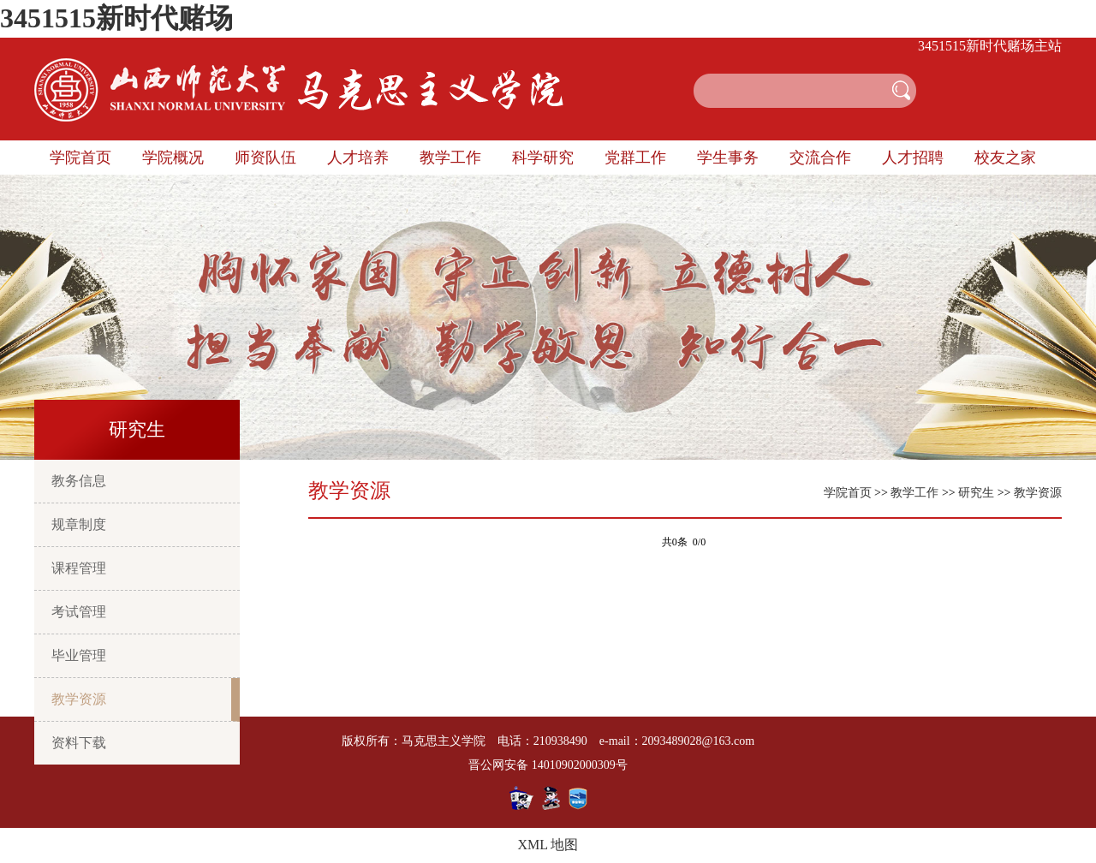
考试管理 (78, 611)
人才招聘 (913, 157)
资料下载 (78, 742)
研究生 (976, 492)
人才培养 (358, 157)
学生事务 (728, 157)
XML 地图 (548, 844)
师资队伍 (265, 157)
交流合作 (820, 157)
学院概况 (173, 157)
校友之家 (1005, 157)
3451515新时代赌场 (116, 18)
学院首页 (80, 157)
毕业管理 (78, 655)
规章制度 (78, 524)
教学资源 (78, 699)
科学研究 (543, 157)
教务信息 (78, 480)
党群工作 (635, 157)
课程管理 (78, 568)
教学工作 (450, 157)
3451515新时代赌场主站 (990, 46)
